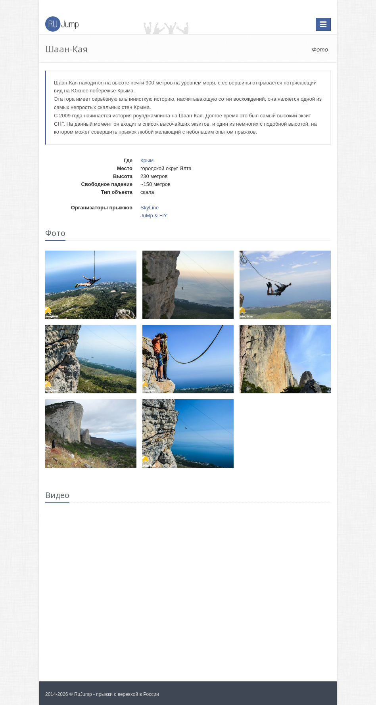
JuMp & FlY (153, 215)
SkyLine (149, 208)
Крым (146, 160)
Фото (320, 49)
